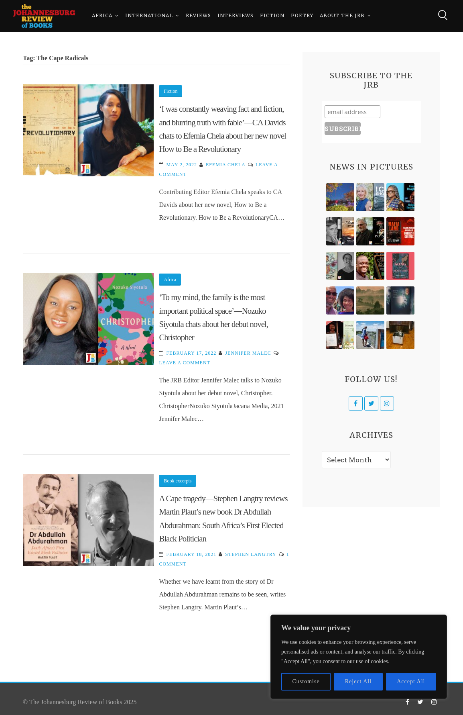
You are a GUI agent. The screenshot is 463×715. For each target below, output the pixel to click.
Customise (306, 681)
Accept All (411, 681)
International (149, 16)
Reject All (358, 681)
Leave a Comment (184, 363)
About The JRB (342, 16)
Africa (102, 16)
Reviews (198, 16)
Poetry (302, 16)
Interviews (235, 16)
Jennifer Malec (248, 353)
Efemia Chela (226, 165)
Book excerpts (177, 481)
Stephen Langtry (250, 554)
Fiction (272, 16)
